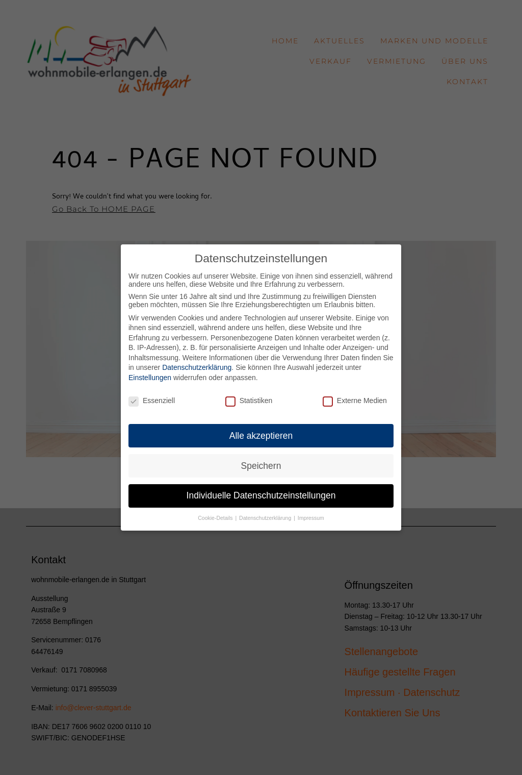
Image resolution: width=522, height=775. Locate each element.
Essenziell (151, 392)
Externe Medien (355, 392)
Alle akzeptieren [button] (261, 427)
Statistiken (249, 392)
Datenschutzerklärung (196, 359)
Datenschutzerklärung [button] (266, 510)
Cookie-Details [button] (216, 510)
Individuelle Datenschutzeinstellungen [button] (261, 487)
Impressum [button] (311, 510)
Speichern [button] (261, 457)
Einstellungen (149, 369)
